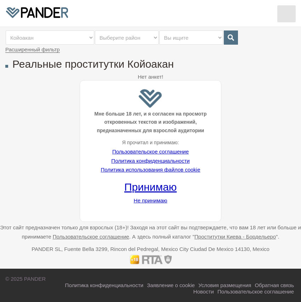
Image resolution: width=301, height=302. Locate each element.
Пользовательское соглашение (150, 152)
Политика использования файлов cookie (150, 170)
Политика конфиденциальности (150, 161)
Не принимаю (150, 200)
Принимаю (150, 187)
